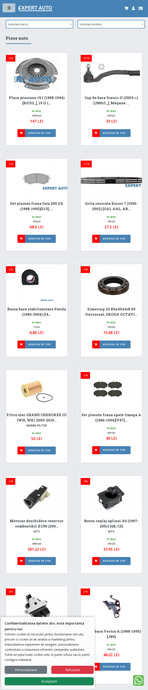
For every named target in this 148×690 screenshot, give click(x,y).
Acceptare (49, 681)
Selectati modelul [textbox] (91, 24)
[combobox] (39, 24)
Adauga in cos (39, 132)
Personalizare (26, 669)
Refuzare (72, 669)
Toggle (9, 9)
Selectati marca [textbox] (18, 24)
